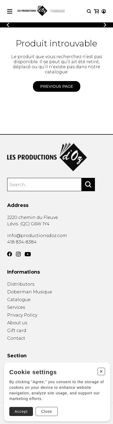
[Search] (88, 184)
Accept (21, 411)
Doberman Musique (29, 291)
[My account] (104, 11)
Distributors (20, 284)
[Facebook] (9, 254)
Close (46, 411)
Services (16, 307)
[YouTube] (28, 254)
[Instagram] (18, 254)
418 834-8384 (22, 242)
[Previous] (8, 24)
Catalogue (19, 299)
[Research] (89, 11)
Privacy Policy (22, 315)
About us (17, 322)
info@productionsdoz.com (37, 235)
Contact (16, 338)
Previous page (56, 86)
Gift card (16, 330)
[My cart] (96, 11)
